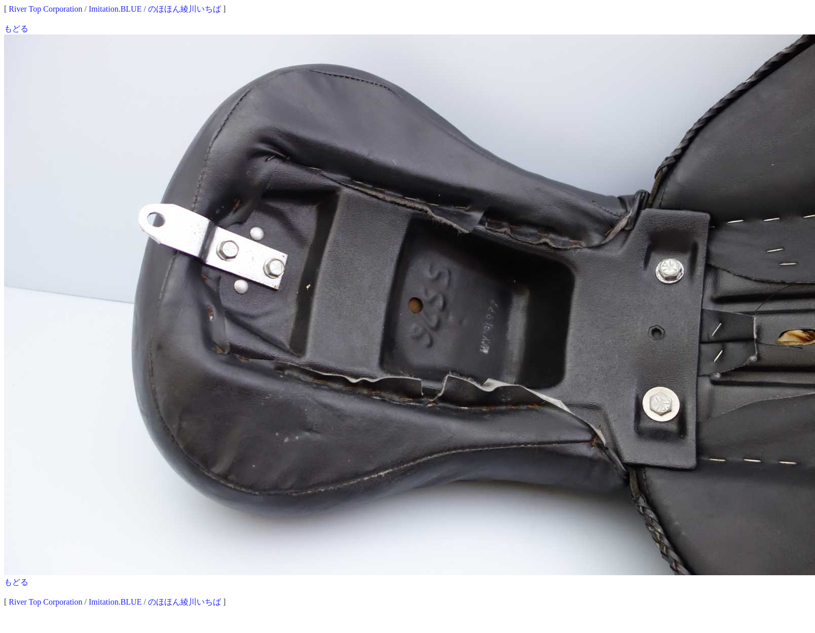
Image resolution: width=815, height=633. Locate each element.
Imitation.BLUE (115, 9)
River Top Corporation (45, 9)
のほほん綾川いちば (184, 9)
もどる (16, 28)
